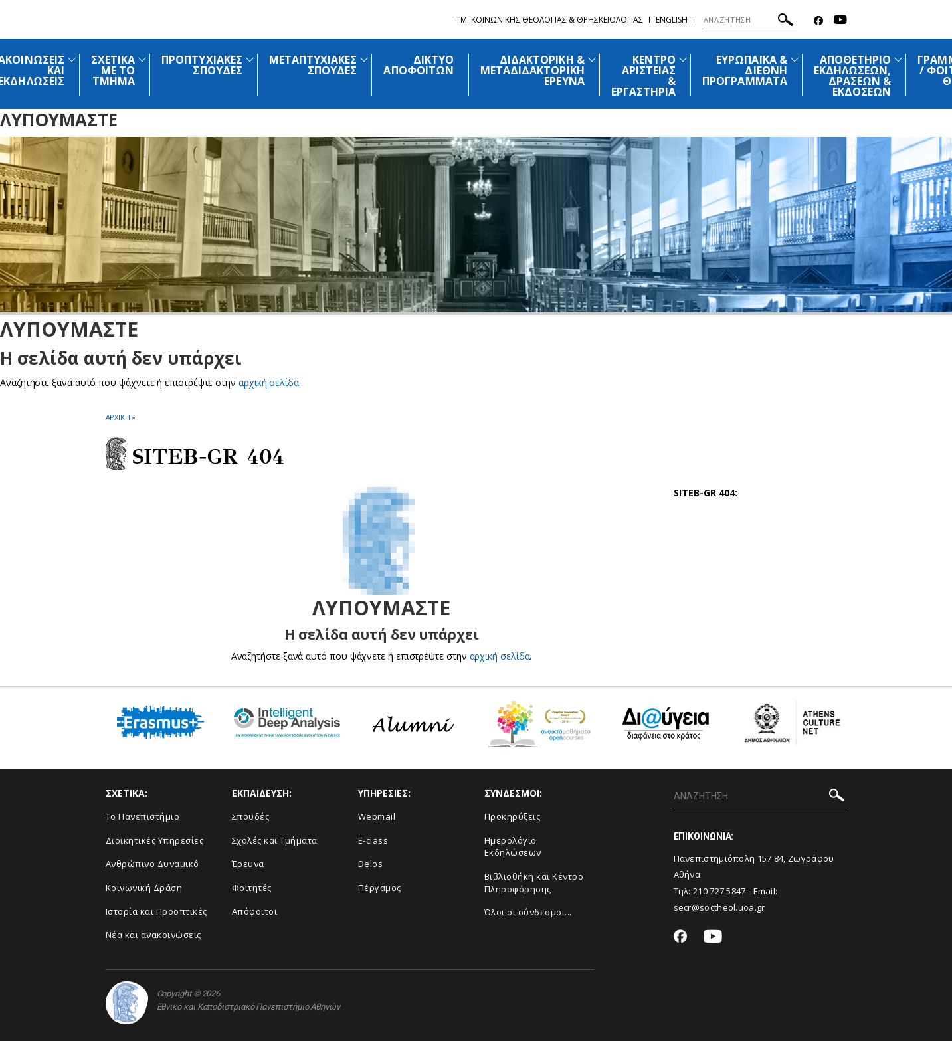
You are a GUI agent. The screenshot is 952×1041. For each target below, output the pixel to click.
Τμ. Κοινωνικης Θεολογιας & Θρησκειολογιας (549, 19)
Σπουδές (251, 816)
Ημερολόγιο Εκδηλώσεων (512, 846)
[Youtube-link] (840, 21)
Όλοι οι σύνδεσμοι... (528, 912)
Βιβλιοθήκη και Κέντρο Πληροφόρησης (534, 882)
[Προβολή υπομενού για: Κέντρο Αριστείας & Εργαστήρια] (683, 59)
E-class (373, 840)
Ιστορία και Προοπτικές (156, 911)
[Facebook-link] (818, 21)
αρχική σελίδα (268, 382)
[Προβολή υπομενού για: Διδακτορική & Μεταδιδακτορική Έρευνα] (592, 59)
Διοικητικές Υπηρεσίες (155, 840)
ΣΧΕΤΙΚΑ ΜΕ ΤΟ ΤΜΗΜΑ (113, 70)
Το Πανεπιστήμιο (143, 816)
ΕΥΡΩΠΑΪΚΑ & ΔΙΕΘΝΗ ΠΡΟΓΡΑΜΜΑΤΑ (744, 70)
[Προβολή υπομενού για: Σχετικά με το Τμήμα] (142, 59)
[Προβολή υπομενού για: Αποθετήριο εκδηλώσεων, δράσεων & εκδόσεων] (898, 59)
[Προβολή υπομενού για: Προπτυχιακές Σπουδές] (249, 59)
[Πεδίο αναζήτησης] (750, 20)
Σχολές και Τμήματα (275, 840)
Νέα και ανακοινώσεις (153, 935)
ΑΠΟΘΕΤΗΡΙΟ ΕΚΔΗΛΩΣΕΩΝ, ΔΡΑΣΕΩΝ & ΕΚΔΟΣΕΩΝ (853, 75)
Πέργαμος (379, 888)
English (672, 19)
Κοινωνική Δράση (144, 888)
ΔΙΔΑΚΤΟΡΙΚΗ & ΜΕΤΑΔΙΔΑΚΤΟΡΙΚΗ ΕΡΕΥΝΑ (532, 70)
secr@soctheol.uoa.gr (719, 907)
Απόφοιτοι (255, 911)
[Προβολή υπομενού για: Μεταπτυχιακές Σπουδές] (364, 59)
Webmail (377, 816)
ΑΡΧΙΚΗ (118, 417)
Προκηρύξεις (512, 816)
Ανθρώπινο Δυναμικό (152, 864)
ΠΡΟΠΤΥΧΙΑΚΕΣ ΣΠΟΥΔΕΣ (201, 65)
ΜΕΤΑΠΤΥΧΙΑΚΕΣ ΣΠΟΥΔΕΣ (313, 65)
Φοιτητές (252, 888)
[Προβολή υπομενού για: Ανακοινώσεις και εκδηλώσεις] (71, 59)
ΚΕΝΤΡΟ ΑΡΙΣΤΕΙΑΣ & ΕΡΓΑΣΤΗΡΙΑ (643, 75)
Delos (370, 864)
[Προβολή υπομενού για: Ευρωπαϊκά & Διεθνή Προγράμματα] (794, 59)
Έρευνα (248, 864)
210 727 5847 (719, 891)
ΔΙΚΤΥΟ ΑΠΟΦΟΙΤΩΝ (418, 65)
